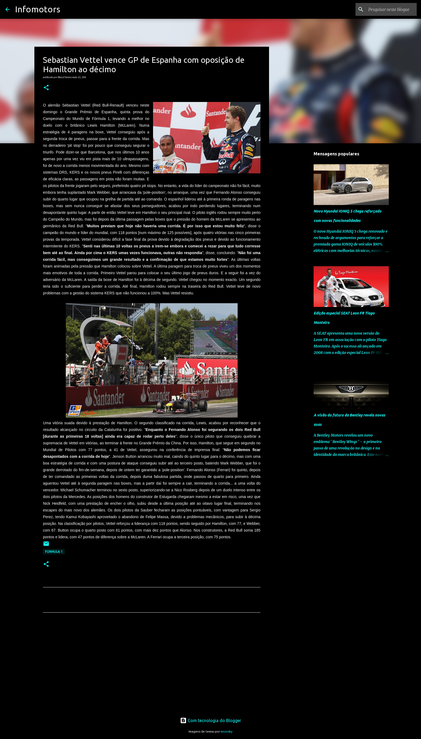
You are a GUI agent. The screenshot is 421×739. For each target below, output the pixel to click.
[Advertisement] (151, 666)
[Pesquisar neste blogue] (388, 9)
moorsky (227, 731)
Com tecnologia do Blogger (210, 720)
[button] (46, 87)
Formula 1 (54, 551)
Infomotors (37, 9)
